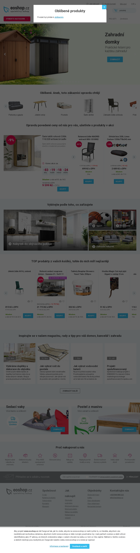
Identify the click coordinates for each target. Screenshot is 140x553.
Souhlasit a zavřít (79, 546)
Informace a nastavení (59, 546)
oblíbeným (59, 17)
